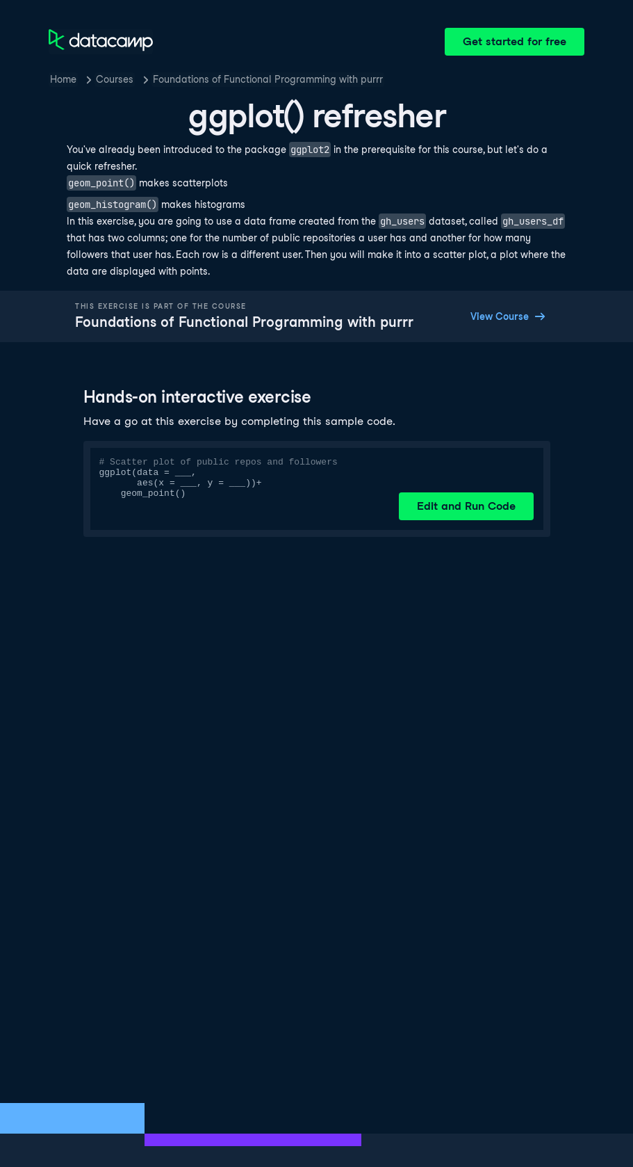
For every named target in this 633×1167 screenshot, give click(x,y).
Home (63, 79)
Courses (114, 79)
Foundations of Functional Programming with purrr (268, 79)
